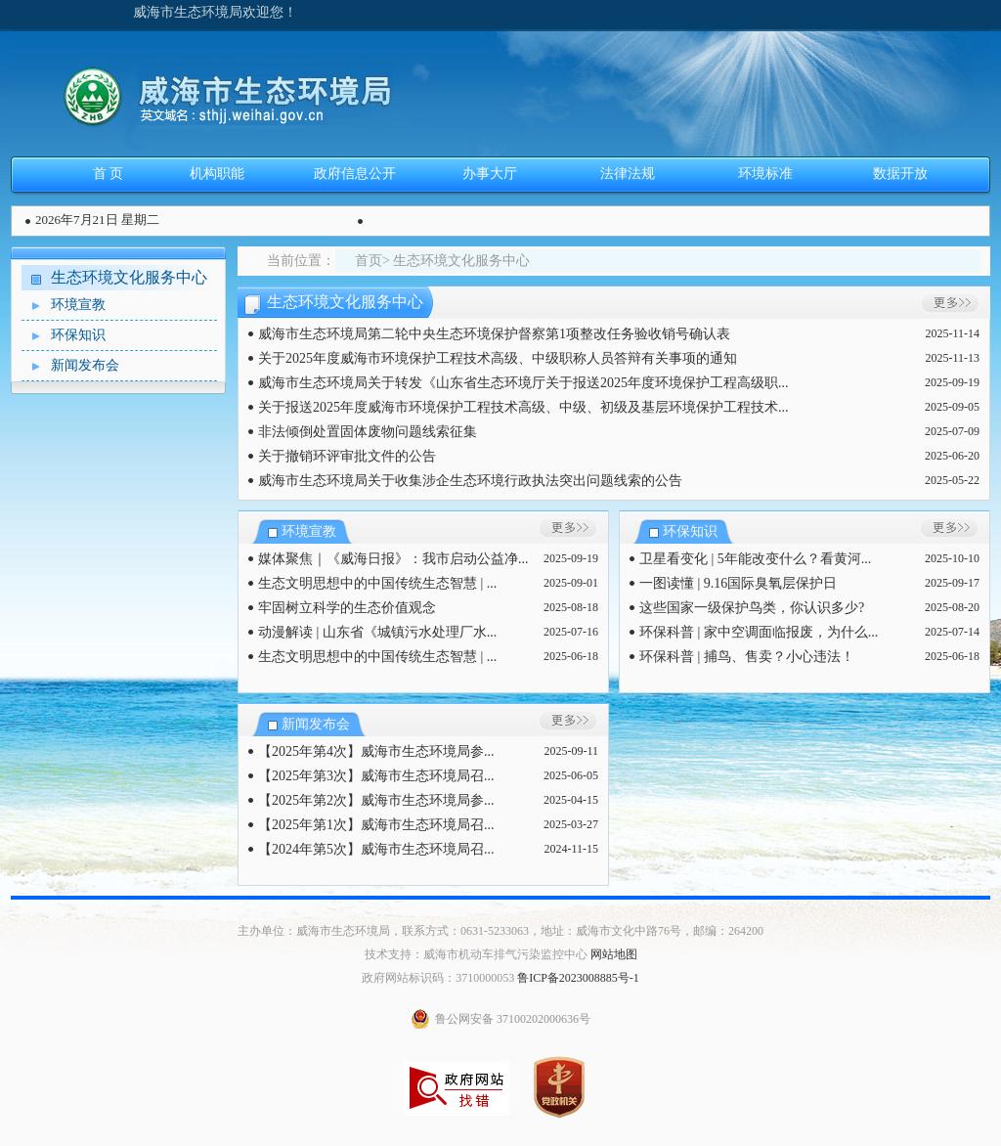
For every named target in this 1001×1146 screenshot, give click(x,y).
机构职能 (217, 173)
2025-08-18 (571, 607)
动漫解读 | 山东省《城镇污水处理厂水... (377, 632)
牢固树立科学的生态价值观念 (347, 607)
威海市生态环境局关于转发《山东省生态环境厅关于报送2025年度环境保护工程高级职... (523, 382)
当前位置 (294, 260)
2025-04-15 (571, 800)
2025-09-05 (952, 407)
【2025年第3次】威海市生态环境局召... (376, 776)
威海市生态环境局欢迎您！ (215, 12)
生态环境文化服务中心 (129, 277)
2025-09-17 (952, 583)
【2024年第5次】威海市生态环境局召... (376, 849)
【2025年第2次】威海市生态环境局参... (376, 800)
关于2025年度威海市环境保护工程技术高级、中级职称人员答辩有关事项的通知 (497, 358)
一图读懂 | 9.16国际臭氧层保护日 (738, 583)
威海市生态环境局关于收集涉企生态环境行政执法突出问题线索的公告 (470, 480)
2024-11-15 (571, 849)
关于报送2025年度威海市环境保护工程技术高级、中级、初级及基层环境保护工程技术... (523, 407)
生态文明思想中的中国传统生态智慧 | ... (377, 583)
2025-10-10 (952, 558)
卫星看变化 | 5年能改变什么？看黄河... (755, 558)
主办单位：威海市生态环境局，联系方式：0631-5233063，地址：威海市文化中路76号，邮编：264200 (500, 931)
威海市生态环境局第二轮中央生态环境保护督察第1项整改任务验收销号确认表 (494, 334)
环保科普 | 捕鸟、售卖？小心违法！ (746, 656)
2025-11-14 (952, 333)
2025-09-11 (571, 751)
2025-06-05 (571, 775)
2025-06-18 (571, 656)
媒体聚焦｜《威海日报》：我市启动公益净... (393, 558)
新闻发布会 (70, 366)
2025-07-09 (952, 431)
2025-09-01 (571, 583)
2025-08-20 (952, 607)
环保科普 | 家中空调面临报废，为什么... (758, 632)
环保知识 (64, 336)
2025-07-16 (571, 632)
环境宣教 (64, 305)
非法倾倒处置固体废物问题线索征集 (367, 431)
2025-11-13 (952, 358)
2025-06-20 (952, 456)
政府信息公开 (355, 173)
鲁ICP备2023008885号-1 (578, 978)
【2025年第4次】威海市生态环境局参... (376, 751)
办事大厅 (489, 173)
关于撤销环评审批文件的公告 (347, 456)
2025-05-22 (952, 480)
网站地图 (613, 954)
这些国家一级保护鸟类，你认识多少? (751, 607)
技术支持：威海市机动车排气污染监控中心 (476, 954)
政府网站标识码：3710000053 (438, 978)
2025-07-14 (952, 632)
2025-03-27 (571, 824)
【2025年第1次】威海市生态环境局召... (376, 824)
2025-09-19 (952, 382)
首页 (368, 260)
